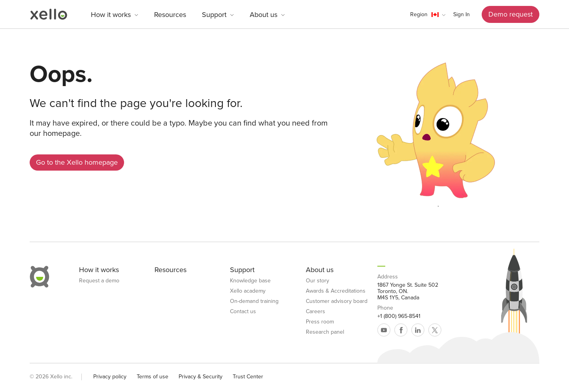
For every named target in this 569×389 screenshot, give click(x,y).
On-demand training (254, 301)
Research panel (325, 332)
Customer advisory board (336, 301)
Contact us (243, 311)
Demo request (510, 14)
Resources (170, 14)
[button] (427, 14)
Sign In (461, 14)
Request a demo (99, 281)
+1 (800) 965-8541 (398, 316)
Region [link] (419, 14)
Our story (317, 281)
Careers (315, 311)
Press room (320, 322)
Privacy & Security (200, 376)
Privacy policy (109, 376)
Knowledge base (250, 281)
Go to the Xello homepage (77, 162)
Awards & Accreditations (336, 291)
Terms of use (152, 376)
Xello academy (248, 291)
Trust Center (248, 376)
